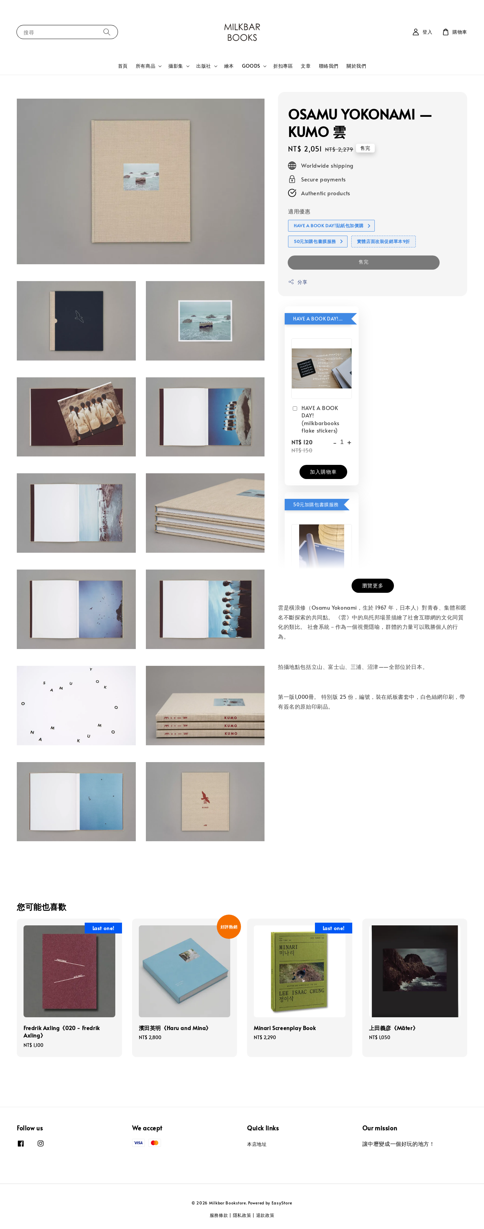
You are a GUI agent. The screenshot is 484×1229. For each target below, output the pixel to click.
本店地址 (257, 1144)
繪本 (229, 66)
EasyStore (282, 1203)
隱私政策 (242, 1215)
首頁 (123, 66)
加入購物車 (323, 471)
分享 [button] (297, 282)
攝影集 (175, 66)
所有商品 (145, 66)
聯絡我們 (328, 66)
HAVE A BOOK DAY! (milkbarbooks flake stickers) (315, 419)
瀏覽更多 (373, 585)
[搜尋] (107, 31)
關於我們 (356, 66)
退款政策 (265, 1215)
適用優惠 (299, 211)
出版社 (203, 66)
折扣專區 (283, 66)
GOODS (251, 66)
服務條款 (219, 1215)
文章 (306, 66)
